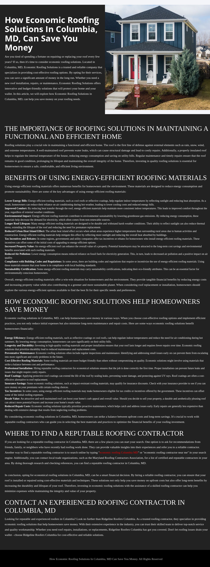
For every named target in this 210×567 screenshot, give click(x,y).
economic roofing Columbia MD (119, 452)
